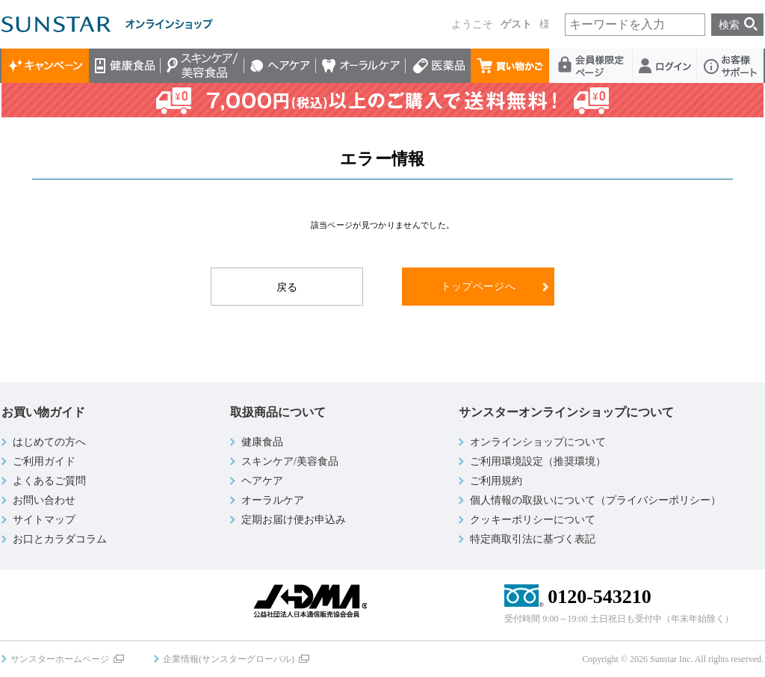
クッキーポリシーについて (532, 519)
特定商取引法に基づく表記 (532, 539)
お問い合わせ (44, 500)
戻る (287, 287)
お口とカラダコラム (60, 539)
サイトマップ (44, 519)
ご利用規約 (496, 480)
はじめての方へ (49, 442)
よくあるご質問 (49, 480)
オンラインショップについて (538, 442)
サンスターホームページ (59, 659)
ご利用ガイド (44, 461)
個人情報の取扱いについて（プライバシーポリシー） (595, 500)
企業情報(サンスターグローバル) (228, 659)
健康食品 (125, 66)
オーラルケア (361, 66)
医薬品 (438, 66)
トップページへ (478, 286)
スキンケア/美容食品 (202, 66)
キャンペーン (45, 66)
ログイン (665, 66)
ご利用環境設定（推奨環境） (538, 461)
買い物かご (510, 66)
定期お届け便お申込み (293, 519)
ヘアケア (280, 66)
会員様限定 (591, 66)
